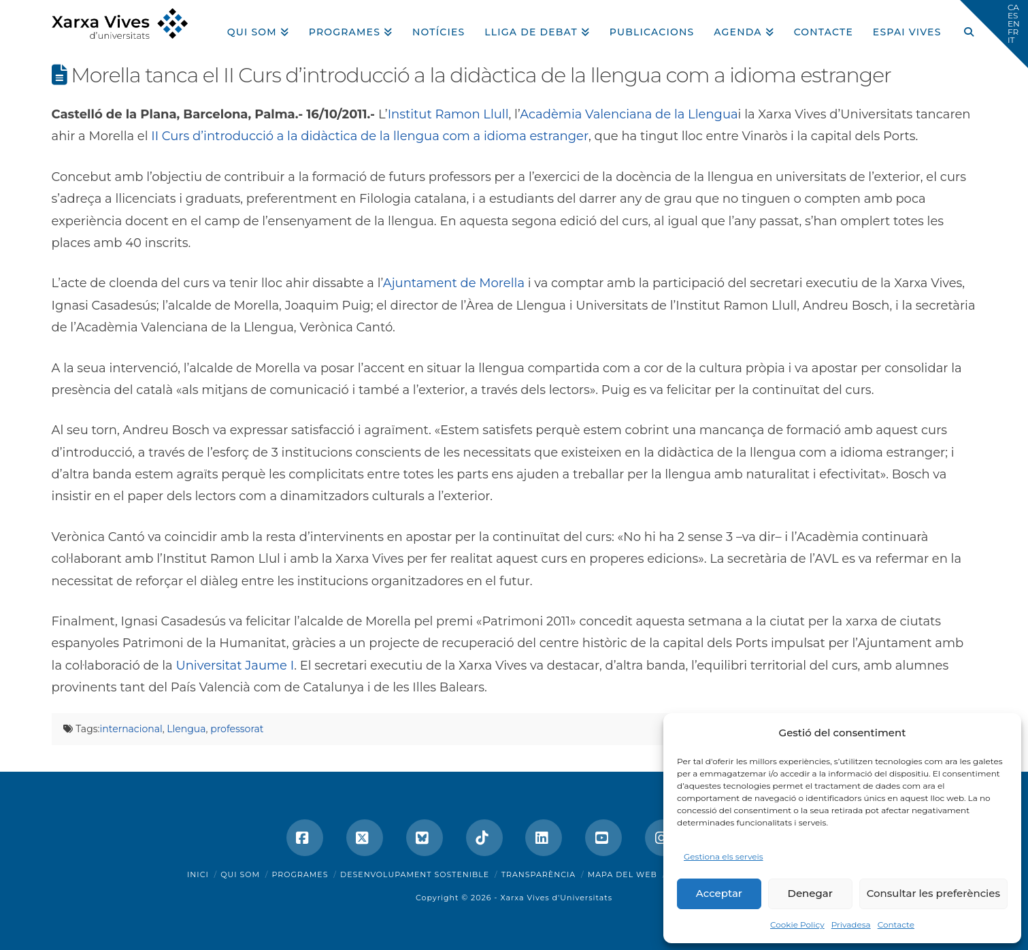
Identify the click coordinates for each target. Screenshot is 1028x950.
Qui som (240, 874)
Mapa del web (622, 874)
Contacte (896, 924)
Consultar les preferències (933, 893)
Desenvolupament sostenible (414, 874)
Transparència (538, 874)
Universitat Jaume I (235, 665)
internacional (131, 729)
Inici (198, 874)
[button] (994, 34)
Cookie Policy (797, 924)
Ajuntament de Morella (454, 283)
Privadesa (851, 924)
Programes (300, 874)
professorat (236, 729)
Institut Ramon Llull (448, 114)
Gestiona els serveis (723, 856)
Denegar (810, 893)
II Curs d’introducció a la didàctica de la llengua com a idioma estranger (369, 136)
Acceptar (719, 893)
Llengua (186, 729)
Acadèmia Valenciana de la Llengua (628, 114)
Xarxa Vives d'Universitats (556, 897)
